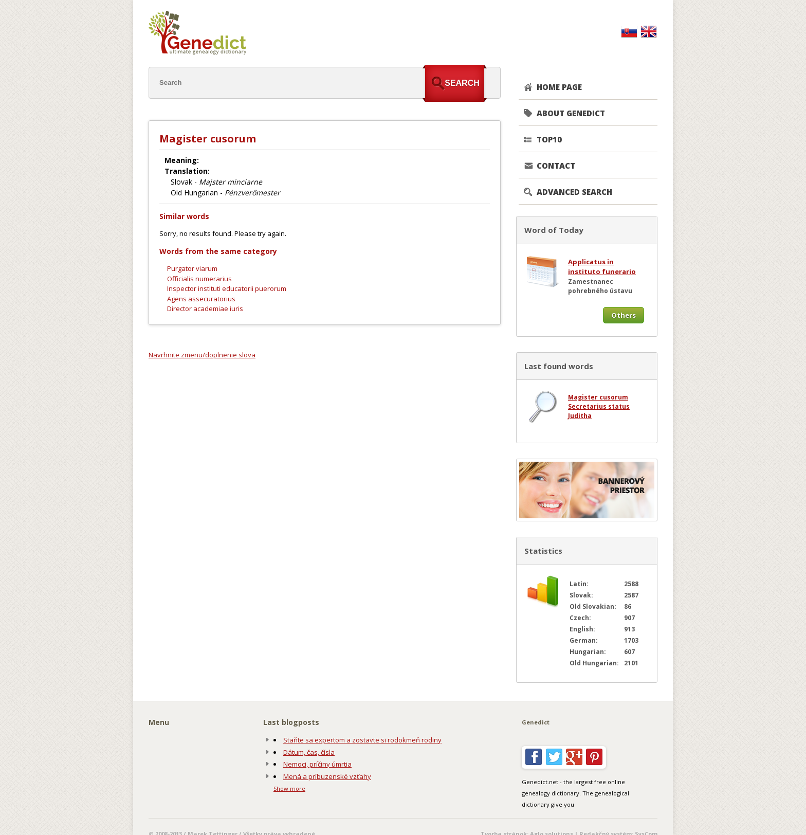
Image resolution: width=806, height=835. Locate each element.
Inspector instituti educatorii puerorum (226, 288)
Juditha (580, 415)
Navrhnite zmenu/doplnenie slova (202, 354)
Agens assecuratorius (201, 298)
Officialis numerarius (199, 278)
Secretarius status (599, 406)
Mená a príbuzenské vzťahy (327, 776)
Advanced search (574, 192)
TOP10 (549, 139)
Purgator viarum (192, 268)
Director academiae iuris (205, 308)
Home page (559, 87)
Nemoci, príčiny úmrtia (317, 764)
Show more (289, 788)
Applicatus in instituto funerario (602, 267)
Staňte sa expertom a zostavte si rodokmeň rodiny (362, 740)
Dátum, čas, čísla (309, 752)
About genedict (571, 113)
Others (623, 315)
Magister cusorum (598, 397)
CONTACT (556, 165)
